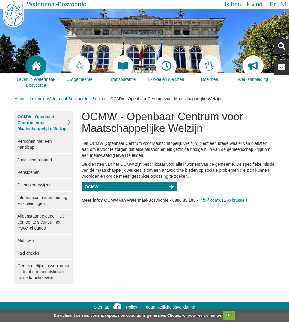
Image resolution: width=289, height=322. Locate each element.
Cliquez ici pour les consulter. (194, 315)
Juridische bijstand (34, 159)
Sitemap (101, 307)
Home (19, 98)
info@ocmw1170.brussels (223, 200)
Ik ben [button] (233, 4)
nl (283, 4)
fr (273, 4)
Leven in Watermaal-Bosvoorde (59, 98)
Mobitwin (25, 240)
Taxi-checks (28, 253)
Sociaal (99, 98)
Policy (131, 307)
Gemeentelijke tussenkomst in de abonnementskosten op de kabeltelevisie (43, 271)
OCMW (92, 186)
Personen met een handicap (34, 144)
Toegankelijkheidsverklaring (169, 307)
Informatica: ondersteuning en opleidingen (42, 200)
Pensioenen (28, 172)
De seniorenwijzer (34, 185)
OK (229, 315)
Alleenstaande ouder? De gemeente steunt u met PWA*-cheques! (41, 222)
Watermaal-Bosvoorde (56, 4)
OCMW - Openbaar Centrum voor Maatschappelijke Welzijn (42, 122)
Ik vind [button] (254, 4)
